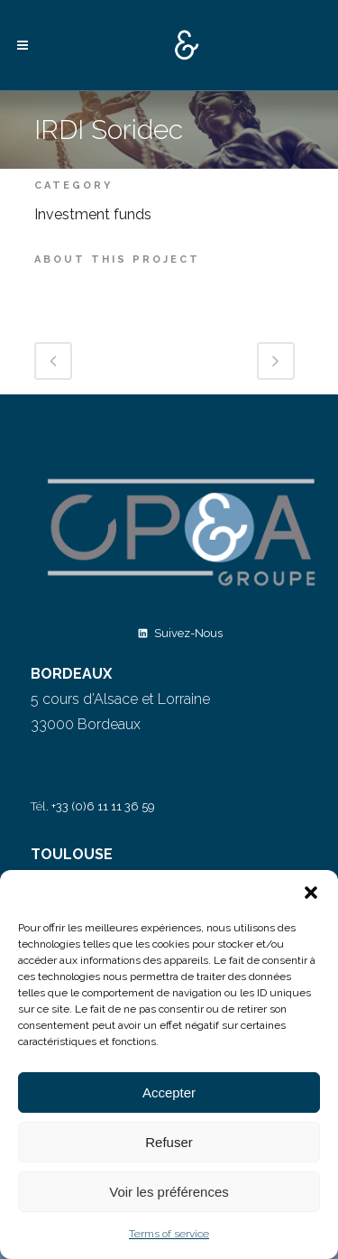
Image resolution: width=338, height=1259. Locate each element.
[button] (311, 893)
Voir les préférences (169, 1191)
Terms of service (169, 1233)
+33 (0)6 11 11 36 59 (103, 806)
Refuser (169, 1142)
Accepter (169, 1092)
